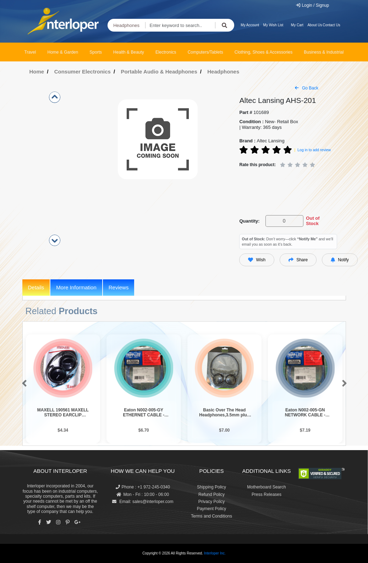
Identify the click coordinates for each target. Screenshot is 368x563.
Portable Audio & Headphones (159, 72)
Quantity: (249, 221)
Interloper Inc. (215, 553)
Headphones (126, 25)
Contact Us (331, 25)
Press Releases (266, 494)
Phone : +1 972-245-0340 (143, 487)
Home (36, 72)
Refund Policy (211, 494)
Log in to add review (314, 150)
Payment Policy (211, 508)
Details (36, 287)
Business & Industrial (324, 52)
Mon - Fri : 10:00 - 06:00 (142, 494)
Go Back (306, 88)
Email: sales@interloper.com (143, 501)
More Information (76, 287)
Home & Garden (63, 52)
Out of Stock (312, 220)
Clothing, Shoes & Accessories (263, 52)
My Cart (297, 25)
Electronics (165, 52)
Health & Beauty (128, 52)
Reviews (119, 287)
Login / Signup (312, 5)
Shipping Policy (211, 487)
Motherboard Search (266, 487)
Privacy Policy (211, 501)
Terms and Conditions (211, 516)
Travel (30, 52)
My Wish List (273, 25)
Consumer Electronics (82, 72)
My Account (250, 25)
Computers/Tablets (205, 52)
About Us (314, 25)
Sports (95, 52)
